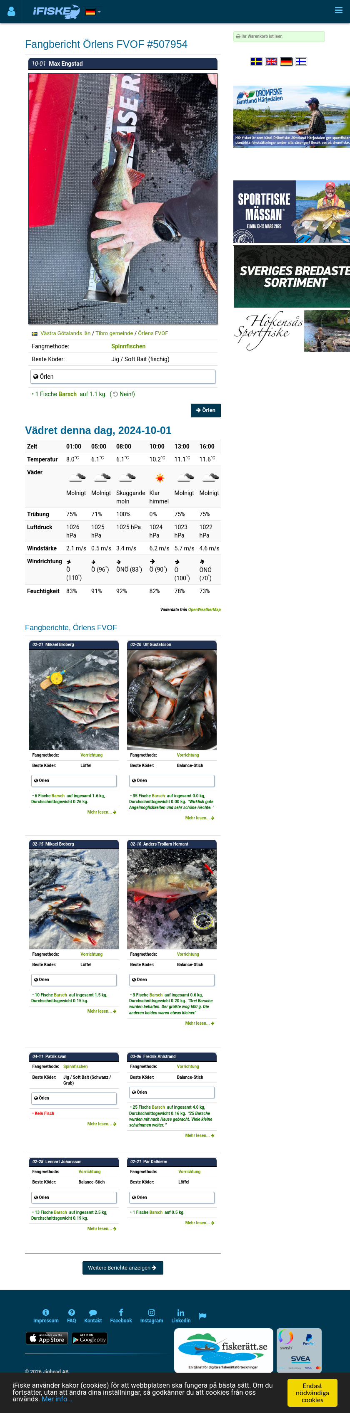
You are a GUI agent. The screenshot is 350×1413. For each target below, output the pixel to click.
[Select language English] (271, 61)
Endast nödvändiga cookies (312, 1392)
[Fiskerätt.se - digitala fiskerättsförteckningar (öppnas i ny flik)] (223, 1350)
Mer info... (58, 1400)
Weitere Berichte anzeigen (123, 1268)
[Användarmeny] (11, 11)
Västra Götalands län (65, 333)
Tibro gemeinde (114, 333)
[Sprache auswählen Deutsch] (286, 61)
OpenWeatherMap (204, 609)
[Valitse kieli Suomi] (301, 61)
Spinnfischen (128, 346)
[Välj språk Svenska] (257, 61)
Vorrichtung (91, 755)
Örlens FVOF (153, 333)
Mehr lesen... (102, 812)
